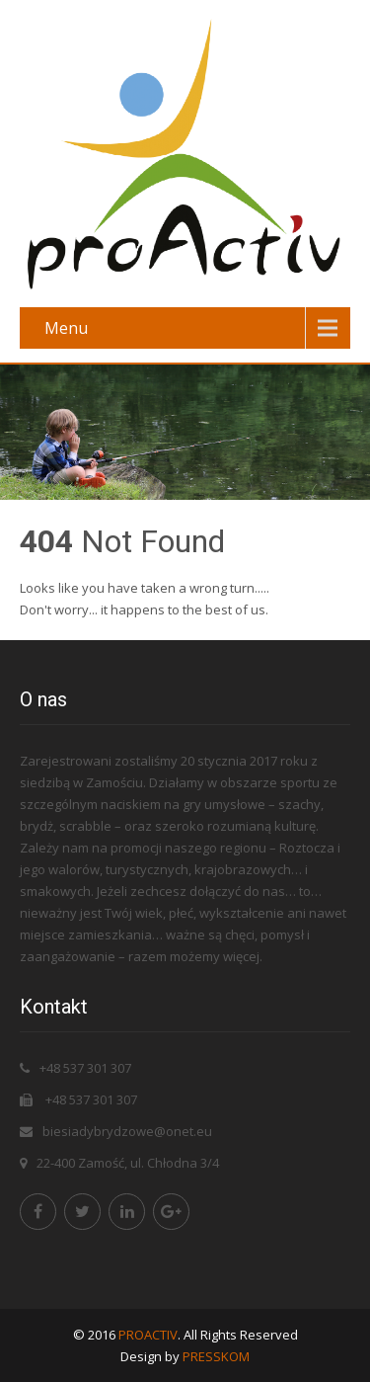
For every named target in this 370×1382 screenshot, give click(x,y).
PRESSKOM (216, 1356)
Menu (66, 328)
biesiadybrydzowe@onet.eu (127, 1131)
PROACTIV (148, 1334)
